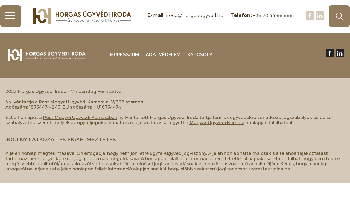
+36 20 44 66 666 (271, 15)
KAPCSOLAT (201, 54)
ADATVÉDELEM (163, 54)
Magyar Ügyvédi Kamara (216, 122)
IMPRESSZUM (124, 54)
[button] (10, 16)
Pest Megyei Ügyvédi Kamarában (80, 117)
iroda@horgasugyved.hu (190, 15)
